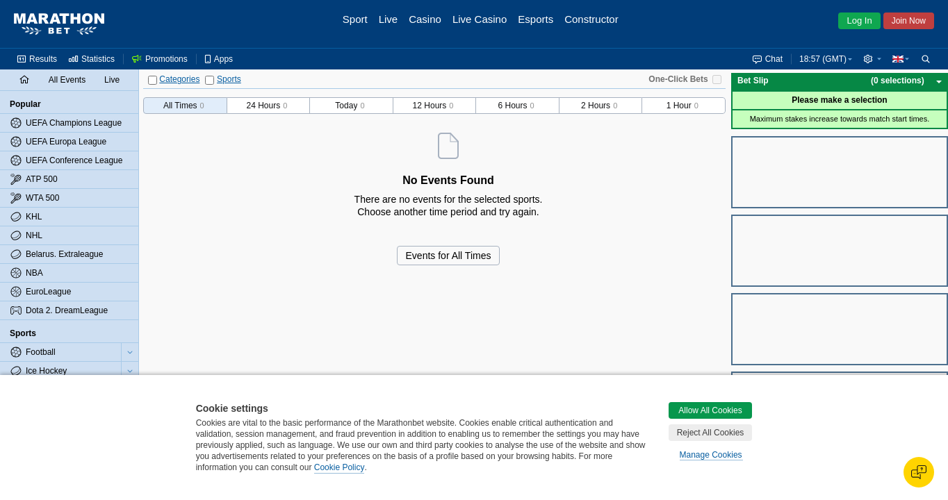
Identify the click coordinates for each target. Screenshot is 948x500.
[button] (872, 59)
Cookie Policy (339, 467)
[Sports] (209, 80)
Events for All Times (448, 255)
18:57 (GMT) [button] (823, 59)
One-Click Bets (678, 79)
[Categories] (152, 80)
